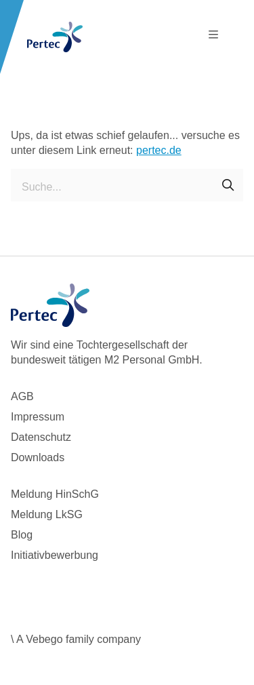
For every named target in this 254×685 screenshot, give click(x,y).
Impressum (37, 417)
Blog (22, 535)
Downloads (37, 457)
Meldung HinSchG (55, 494)
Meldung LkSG (47, 514)
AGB (22, 396)
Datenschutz (41, 437)
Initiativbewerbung (54, 555)
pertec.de (159, 150)
